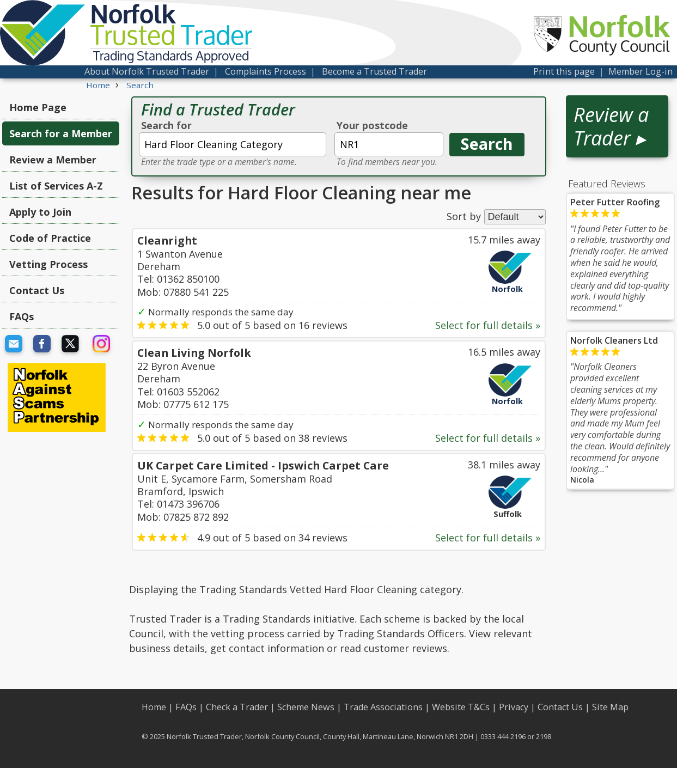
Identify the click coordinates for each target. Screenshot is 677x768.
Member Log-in (640, 71)
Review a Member (52, 159)
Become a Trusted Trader (374, 71)
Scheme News (305, 707)
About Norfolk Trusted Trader (146, 71)
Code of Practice (50, 238)
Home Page (37, 107)
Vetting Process (48, 264)
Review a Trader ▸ (611, 126)
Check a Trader (237, 707)
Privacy (513, 707)
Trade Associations (383, 707)
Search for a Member (60, 133)
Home (154, 707)
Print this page (564, 71)
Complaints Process (265, 71)
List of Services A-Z (56, 185)
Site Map (610, 707)
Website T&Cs (461, 707)
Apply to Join (40, 211)
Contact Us (36, 290)
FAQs (21, 316)
